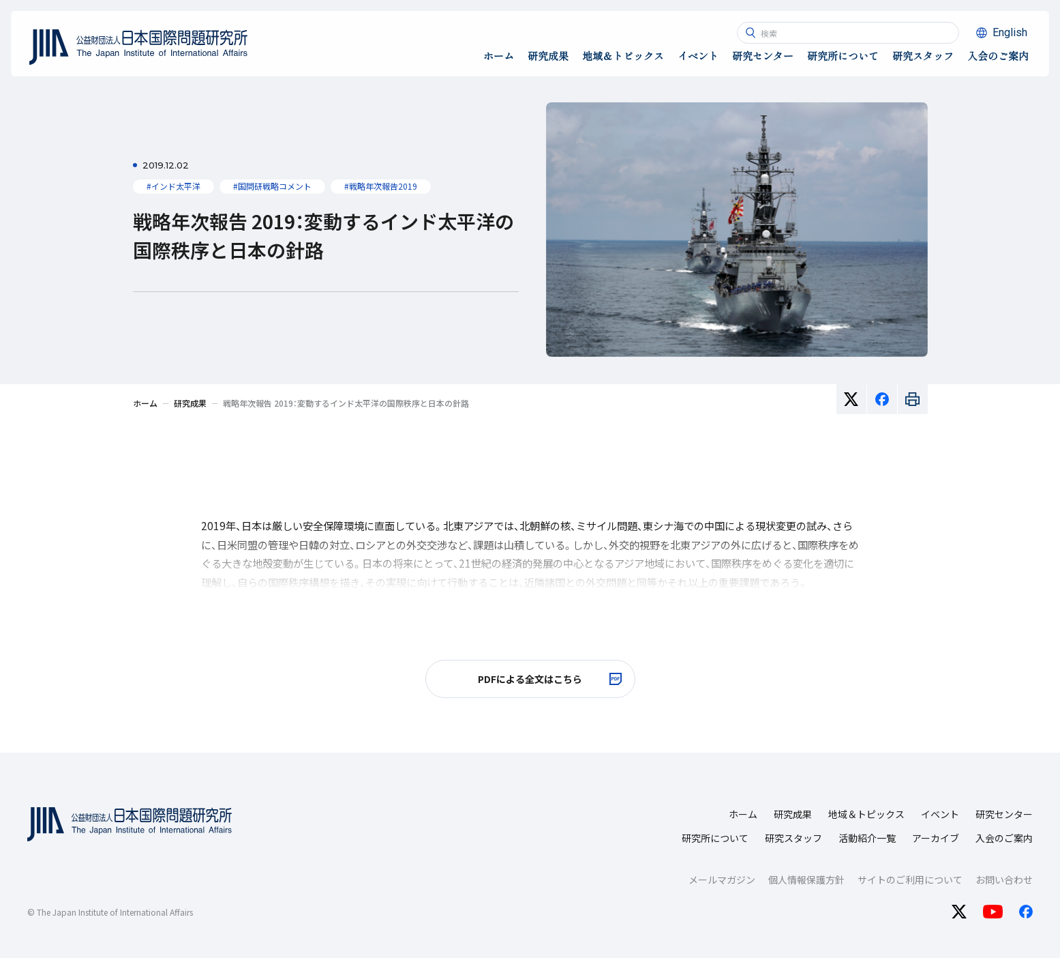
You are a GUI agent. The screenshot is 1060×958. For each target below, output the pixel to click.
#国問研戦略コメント (272, 186)
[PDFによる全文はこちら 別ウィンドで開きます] (530, 679)
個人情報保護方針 (806, 879)
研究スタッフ (793, 838)
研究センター (1004, 814)
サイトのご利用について (910, 879)
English (1010, 32)
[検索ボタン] (750, 33)
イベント (940, 814)
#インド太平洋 (173, 186)
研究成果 (793, 814)
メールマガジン (721, 879)
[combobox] (848, 33)
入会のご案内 (1004, 838)
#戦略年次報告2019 (380, 186)
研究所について (715, 838)
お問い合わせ (1004, 879)
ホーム (743, 814)
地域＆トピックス (866, 814)
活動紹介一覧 (867, 838)
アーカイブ (935, 838)
